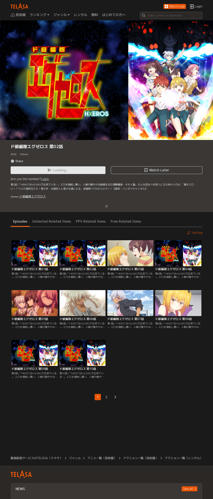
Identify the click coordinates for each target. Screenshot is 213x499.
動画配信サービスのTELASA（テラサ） (36, 458)
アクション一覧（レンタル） (184, 458)
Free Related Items (126, 221)
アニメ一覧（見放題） (101, 458)
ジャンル (75, 458)
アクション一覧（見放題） (140, 458)
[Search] (171, 15)
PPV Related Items (91, 221)
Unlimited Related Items (51, 221)
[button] (174, 6)
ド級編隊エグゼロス (33, 196)
